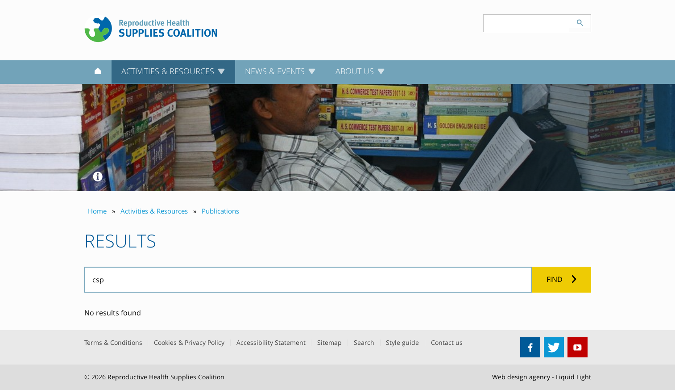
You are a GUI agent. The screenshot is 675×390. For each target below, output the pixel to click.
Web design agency (521, 377)
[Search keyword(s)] (526, 23)
